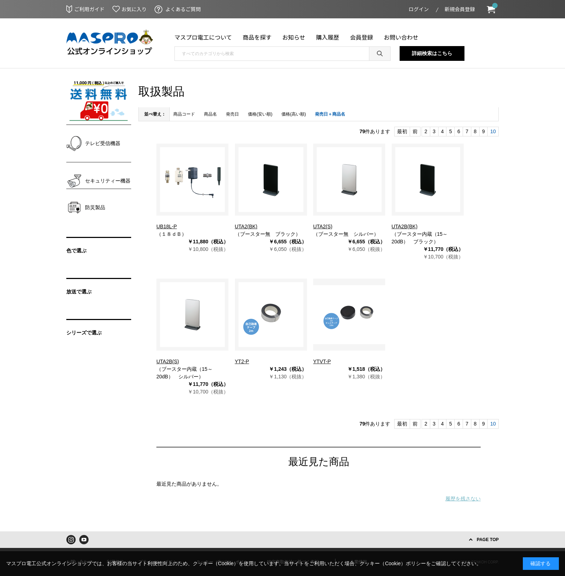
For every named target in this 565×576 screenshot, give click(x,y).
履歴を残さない (463, 498)
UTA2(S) (322, 226)
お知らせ (294, 37)
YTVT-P (322, 361)
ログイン (419, 9)
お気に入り (134, 9)
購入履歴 (327, 37)
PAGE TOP (488, 539)
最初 (402, 131)
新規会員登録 (460, 9)
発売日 (232, 114)
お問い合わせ (401, 37)
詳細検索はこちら (432, 53)
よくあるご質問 (183, 9)
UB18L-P (166, 226)
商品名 (210, 114)
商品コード (184, 114)
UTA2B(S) (167, 361)
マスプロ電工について (203, 37)
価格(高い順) (293, 114)
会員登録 (361, 37)
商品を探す (257, 37)
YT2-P (242, 361)
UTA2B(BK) (405, 226)
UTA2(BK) (246, 226)
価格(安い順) (260, 114)
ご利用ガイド (89, 9)
